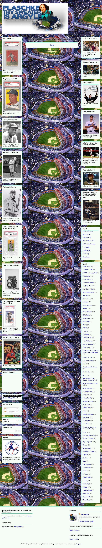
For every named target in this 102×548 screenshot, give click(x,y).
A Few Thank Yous (88, 292)
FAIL (84, 363)
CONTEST (86, 331)
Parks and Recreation (89, 435)
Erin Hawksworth (88, 360)
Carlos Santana (87, 337)
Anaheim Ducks (87, 305)
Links (84, 411)
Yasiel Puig (86, 493)
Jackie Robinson (87, 388)
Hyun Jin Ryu (87, 372)
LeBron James (87, 407)
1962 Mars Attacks (88, 282)
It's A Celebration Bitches (90, 383)
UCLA (85, 480)
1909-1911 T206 (87, 269)
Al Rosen (85, 302)
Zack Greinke (87, 497)
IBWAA (85, 375)
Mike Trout (86, 424)
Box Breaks (86, 321)
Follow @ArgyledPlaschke (11, 398)
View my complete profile (86, 521)
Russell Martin (87, 448)
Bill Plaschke (86, 318)
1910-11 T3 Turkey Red (89, 273)
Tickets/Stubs (87, 467)
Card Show (86, 334)
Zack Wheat (86, 500)
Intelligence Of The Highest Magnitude (88, 379)
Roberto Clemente (88, 438)
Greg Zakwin (85, 514)
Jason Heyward (87, 391)
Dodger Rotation (87, 357)
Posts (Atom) (56, 50)
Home (52, 45)
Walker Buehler (87, 490)
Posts (6, 408)
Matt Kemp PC (87, 237)
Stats (84, 461)
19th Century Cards (88, 289)
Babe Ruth (86, 315)
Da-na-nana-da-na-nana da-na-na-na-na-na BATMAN (91, 351)
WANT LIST (86, 247)
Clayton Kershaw (88, 344)
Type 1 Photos (87, 477)
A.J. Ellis (85, 295)
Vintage (85, 487)
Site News (86, 458)
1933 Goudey (87, 276)
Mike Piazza (86, 420)
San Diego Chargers (88, 451)
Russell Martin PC (88, 241)
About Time (86, 299)
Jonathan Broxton (88, 401)
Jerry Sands (86, 395)
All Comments (9, 412)
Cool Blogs (86, 254)
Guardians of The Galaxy (90, 367)
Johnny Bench (87, 398)
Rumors (85, 445)
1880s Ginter (86, 266)
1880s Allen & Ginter (89, 244)
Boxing (85, 324)
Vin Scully (86, 484)
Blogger (78, 544)
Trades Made (86, 250)
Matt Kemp (86, 417)
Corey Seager (87, 347)
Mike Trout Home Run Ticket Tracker (89, 428)
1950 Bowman (87, 279)
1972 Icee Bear (87, 286)
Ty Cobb (85, 474)
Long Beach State (88, 414)
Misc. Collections (88, 231)
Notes (84, 432)
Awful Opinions (87, 312)
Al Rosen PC (86, 234)
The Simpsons (87, 464)
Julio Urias (86, 404)
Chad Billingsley (88, 341)
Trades (85, 471)
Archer (85, 308)
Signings (85, 454)
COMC (85, 328)
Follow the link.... (74, 530)
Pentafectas (86, 257)
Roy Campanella (87, 442)
